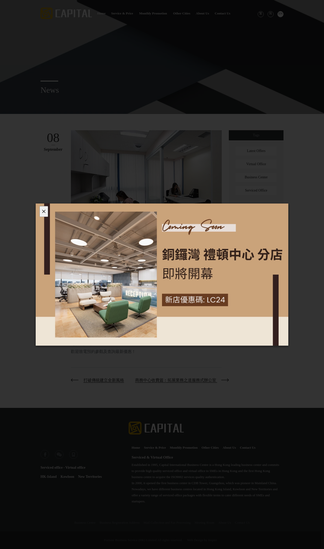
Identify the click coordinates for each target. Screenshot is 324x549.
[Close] (43, 211)
